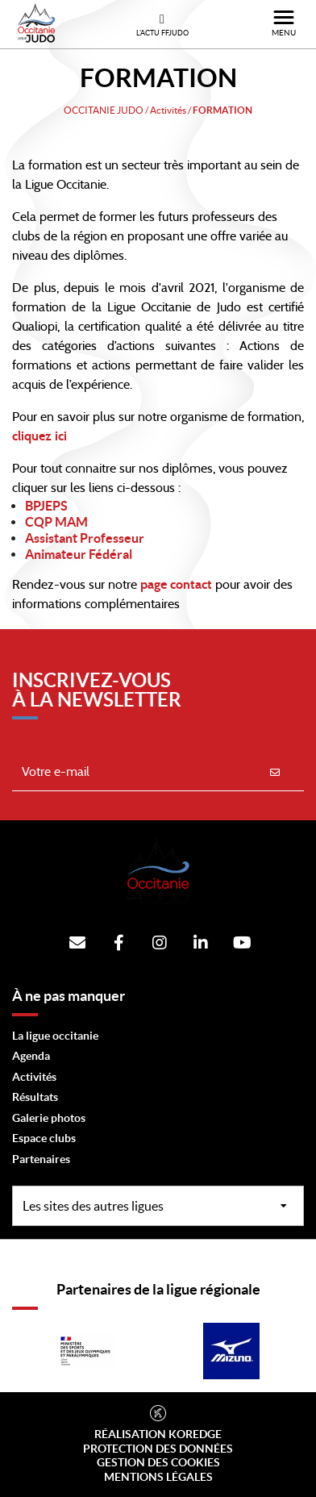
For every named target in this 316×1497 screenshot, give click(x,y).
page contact (174, 584)
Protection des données (158, 1448)
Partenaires (41, 1159)
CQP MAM (56, 522)
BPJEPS (46, 505)
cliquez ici (39, 436)
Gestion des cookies (158, 1462)
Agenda (31, 1055)
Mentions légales (158, 1476)
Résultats (35, 1096)
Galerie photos (48, 1117)
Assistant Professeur (84, 538)
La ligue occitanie (55, 1035)
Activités (34, 1076)
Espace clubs (44, 1138)
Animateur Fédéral (78, 554)
